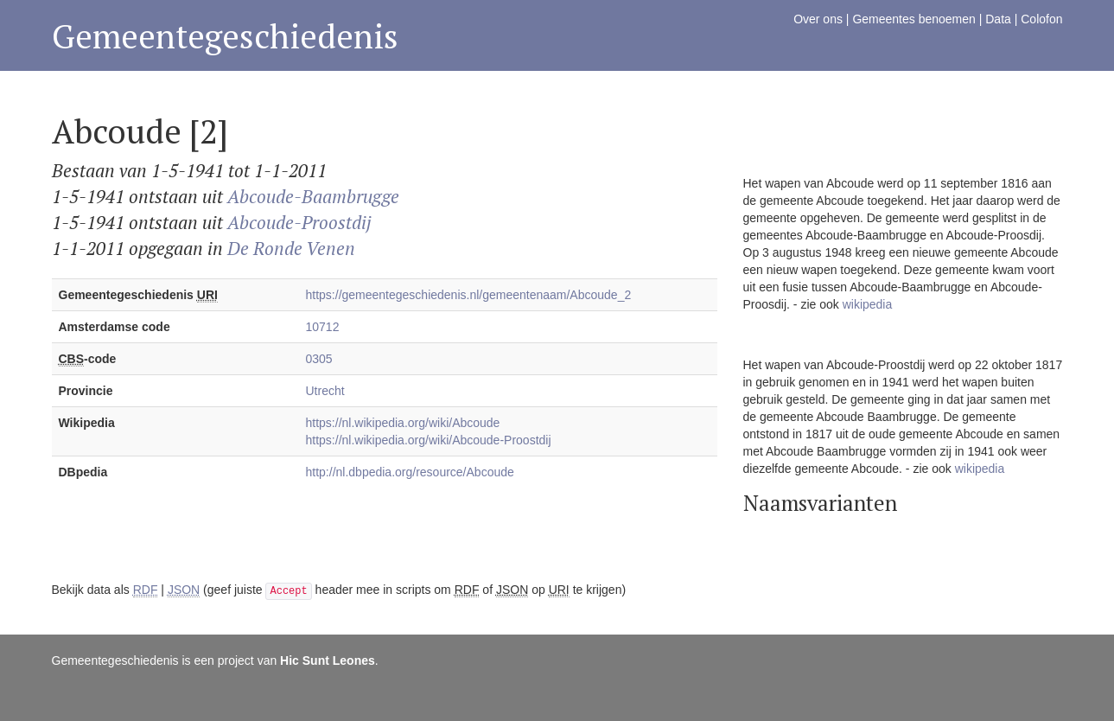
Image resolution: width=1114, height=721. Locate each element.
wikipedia (868, 304)
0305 (319, 359)
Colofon (1041, 19)
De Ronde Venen (291, 248)
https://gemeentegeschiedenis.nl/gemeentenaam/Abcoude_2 (469, 295)
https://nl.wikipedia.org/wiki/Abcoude (403, 423)
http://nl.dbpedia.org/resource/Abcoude (410, 472)
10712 (323, 327)
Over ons (818, 19)
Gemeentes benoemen (913, 19)
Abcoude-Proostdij (299, 222)
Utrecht (325, 391)
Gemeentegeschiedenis (225, 36)
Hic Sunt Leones (327, 660)
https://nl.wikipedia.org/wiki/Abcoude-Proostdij (428, 440)
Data (998, 19)
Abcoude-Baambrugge (313, 196)
